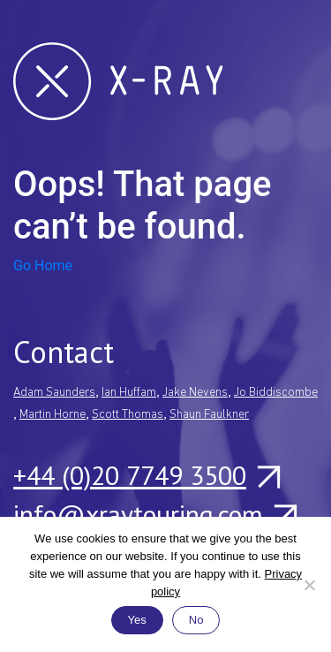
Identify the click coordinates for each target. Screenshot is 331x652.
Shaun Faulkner (209, 414)
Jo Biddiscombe (276, 392)
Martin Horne (52, 414)
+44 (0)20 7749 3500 (146, 475)
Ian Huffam (129, 392)
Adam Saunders (54, 392)
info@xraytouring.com (154, 514)
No (196, 619)
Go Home (42, 265)
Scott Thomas (127, 414)
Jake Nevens (195, 392)
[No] (309, 585)
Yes (137, 619)
